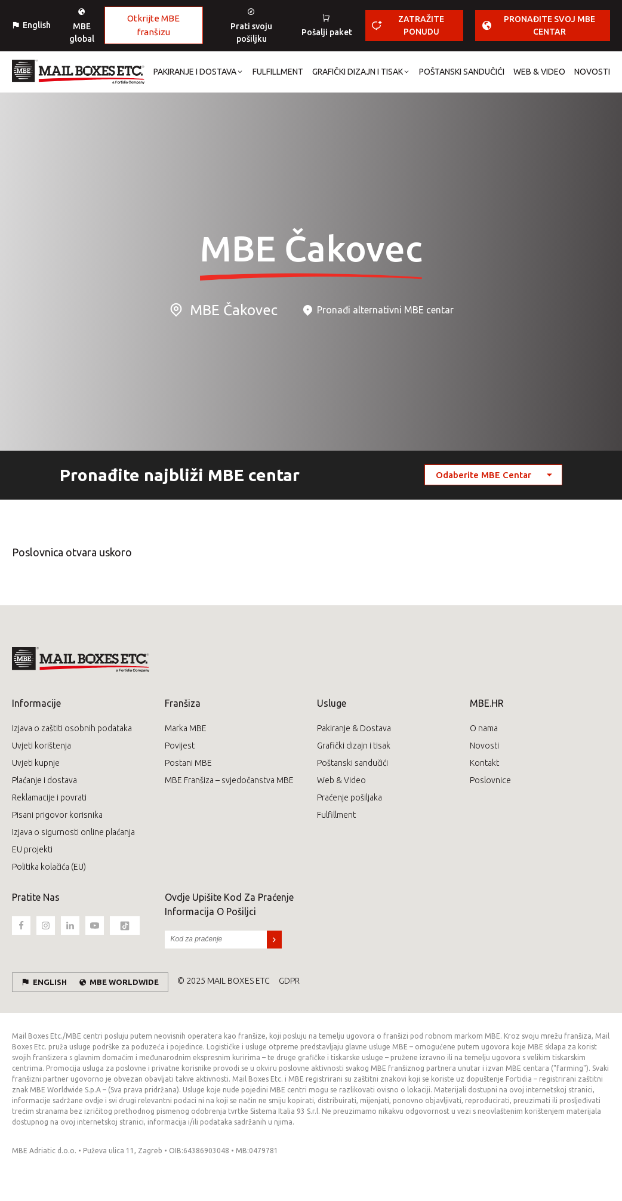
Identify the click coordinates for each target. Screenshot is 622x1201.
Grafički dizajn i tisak (353, 745)
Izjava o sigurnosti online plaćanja (73, 832)
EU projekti (32, 849)
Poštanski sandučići (352, 763)
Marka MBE (186, 728)
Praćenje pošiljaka (349, 797)
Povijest (180, 745)
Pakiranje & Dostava (354, 728)
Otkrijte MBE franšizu (153, 25)
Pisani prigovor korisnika (57, 815)
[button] (194, 72)
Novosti (484, 745)
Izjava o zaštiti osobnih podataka (72, 728)
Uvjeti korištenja (41, 745)
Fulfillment (336, 815)
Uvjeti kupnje (36, 763)
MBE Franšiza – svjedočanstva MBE (229, 780)
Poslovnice (490, 780)
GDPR (289, 981)
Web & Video (341, 780)
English (37, 25)
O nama (484, 728)
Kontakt (484, 763)
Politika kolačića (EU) (49, 867)
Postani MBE (188, 763)
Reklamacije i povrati (49, 797)
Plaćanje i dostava (44, 780)
